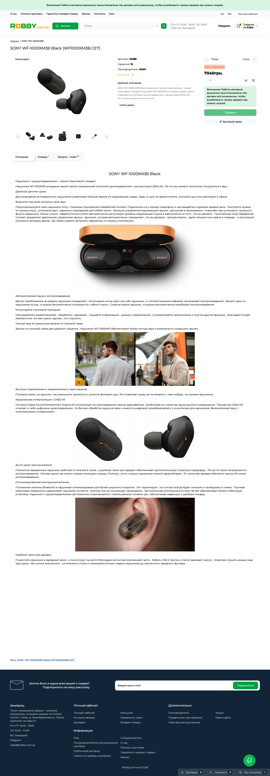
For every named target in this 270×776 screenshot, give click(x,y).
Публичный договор (87, 751)
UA (222, 14)
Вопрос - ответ (68, 156)
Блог (112, 13)
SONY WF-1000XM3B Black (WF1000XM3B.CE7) (45, 660)
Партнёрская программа (184, 722)
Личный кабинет (248, 14)
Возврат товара (130, 722)
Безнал (86, 13)
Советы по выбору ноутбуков (92, 755)
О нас (13, 13)
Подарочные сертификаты (185, 717)
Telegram (224, 26)
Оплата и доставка (31, 13)
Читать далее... (127, 105)
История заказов (84, 717)
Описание (21, 157)
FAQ (76, 738)
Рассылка (127, 712)
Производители (178, 712)
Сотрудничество (131, 738)
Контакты (99, 13)
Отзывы (43, 156)
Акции (219, 712)
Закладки (79, 722)
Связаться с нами (131, 717)
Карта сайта (223, 717)
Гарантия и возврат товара (62, 13)
